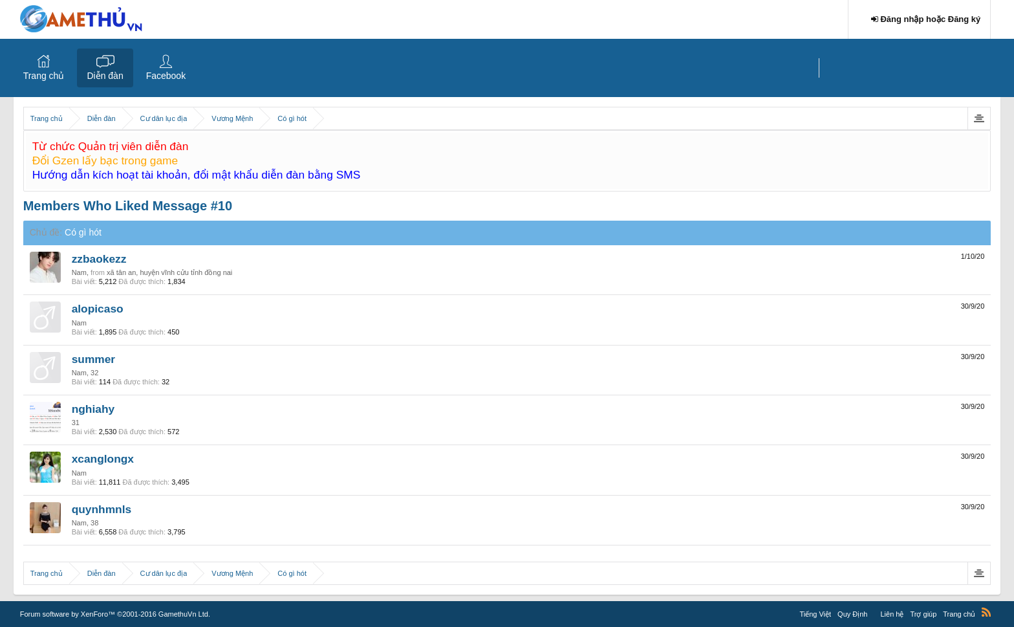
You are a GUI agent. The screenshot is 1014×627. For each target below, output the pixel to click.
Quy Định (852, 614)
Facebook (166, 76)
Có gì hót (83, 232)
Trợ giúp (923, 614)
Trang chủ (44, 76)
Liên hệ (892, 614)
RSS (986, 612)
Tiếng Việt (815, 614)
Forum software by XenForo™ (115, 614)
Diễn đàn (105, 76)
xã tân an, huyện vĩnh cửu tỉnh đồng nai (169, 272)
